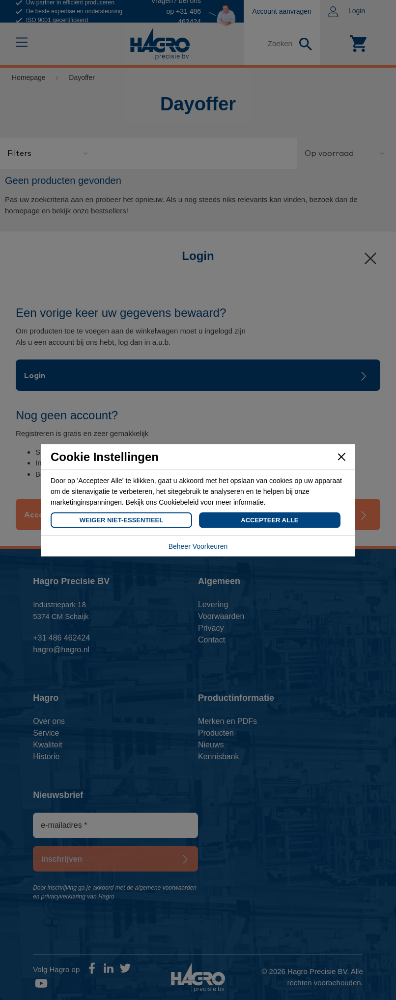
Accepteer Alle (269, 519)
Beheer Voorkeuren (198, 546)
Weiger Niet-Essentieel (121, 519)
